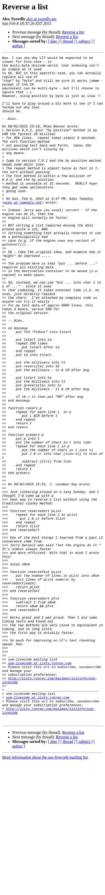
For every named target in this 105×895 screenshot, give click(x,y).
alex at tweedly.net (41, 19)
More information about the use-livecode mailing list (45, 890)
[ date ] (53, 41)
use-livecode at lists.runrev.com (39, 785)
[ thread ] (67, 41)
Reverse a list (73, 32)
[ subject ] (84, 41)
